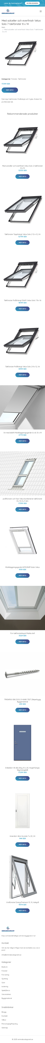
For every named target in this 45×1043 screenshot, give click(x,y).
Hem (3, 27)
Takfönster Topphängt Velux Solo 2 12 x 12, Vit (22, 234)
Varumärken (6, 994)
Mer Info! (10, 90)
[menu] (40, 11)
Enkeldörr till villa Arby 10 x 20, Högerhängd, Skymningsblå (22, 769)
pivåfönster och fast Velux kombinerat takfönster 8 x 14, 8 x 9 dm (22, 500)
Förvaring (5, 975)
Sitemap (5, 1028)
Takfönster (22, 79)
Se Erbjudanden (32, 3)
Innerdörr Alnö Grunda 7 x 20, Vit (22, 836)
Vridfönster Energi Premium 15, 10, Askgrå (22, 902)
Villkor (4, 1020)
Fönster (14, 79)
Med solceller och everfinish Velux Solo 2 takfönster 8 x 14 (22, 167)
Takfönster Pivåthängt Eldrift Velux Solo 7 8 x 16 (22, 300)
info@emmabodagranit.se (11, 955)
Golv (3, 983)
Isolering (5, 986)
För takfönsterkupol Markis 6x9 (22, 633)
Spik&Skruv (6, 990)
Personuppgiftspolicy (10, 1024)
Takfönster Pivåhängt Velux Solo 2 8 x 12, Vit (22, 367)
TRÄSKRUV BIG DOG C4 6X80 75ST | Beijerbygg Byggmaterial (22, 700)
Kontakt (5, 1016)
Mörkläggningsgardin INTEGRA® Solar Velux (22, 567)
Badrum (5, 967)
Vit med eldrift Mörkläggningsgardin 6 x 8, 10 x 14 (22, 433)
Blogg (4, 1012)
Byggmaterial (7, 998)
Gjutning (5, 979)
